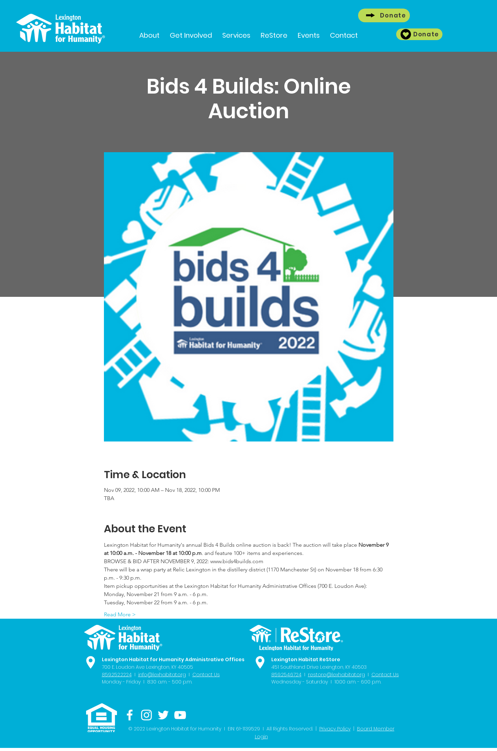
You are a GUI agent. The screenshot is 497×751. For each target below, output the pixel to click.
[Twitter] (163, 715)
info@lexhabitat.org (162, 674)
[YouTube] (180, 715)
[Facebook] (129, 715)
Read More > (120, 614)
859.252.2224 (117, 674)
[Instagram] (146, 715)
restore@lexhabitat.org (336, 674)
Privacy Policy (335, 728)
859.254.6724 (286, 674)
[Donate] (384, 15)
